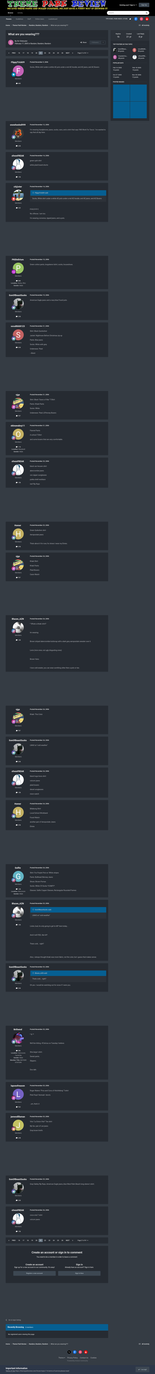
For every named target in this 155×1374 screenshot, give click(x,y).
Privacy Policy (72, 1358)
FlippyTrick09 (18, 62)
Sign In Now (79, 1273)
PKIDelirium (18, 259)
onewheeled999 (18, 124)
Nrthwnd (18, 1029)
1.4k (18, 889)
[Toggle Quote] (33, 193)
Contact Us (84, 1358)
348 (18, 281)
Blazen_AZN (18, 619)
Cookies (93, 1358)
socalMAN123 (18, 326)
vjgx (18, 394)
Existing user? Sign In (128, 5)
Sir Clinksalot (22, 41)
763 (18, 1107)
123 (18, 208)
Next (68, 53)
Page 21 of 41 (83, 53)
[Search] (120, 13)
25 (58, 53)
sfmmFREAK (18, 155)
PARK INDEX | (118, 19)
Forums (8, 19)
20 (36, 53)
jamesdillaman (18, 1116)
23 (49, 53)
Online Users (39, 19)
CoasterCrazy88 (124, 56)
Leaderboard (52, 19)
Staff (29, 19)
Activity (20, 13)
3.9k (18, 546)
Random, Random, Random (40, 44)
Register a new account (34, 1273)
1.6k (18, 640)
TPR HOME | (110, 19)
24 (54, 53)
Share (83, 42)
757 (18, 416)
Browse (10, 14)
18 (28, 53)
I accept (142, 1369)
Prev (14, 53)
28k (18, 1051)
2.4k (18, 1138)
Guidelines (19, 19)
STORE (125, 19)
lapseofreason (18, 1085)
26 (62, 53)
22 (45, 53)
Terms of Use (10, 1371)
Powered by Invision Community (77, 1361)
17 (23, 53)
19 (32, 53)
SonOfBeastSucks (18, 295)
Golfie (18, 868)
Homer (18, 525)
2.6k (18, 146)
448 (18, 83)
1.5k (18, 177)
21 (41, 53)
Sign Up (144, 5)
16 (19, 53)
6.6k (18, 347)
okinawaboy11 (18, 425)
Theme (61, 1358)
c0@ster (18, 186)
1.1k (18, 447)
